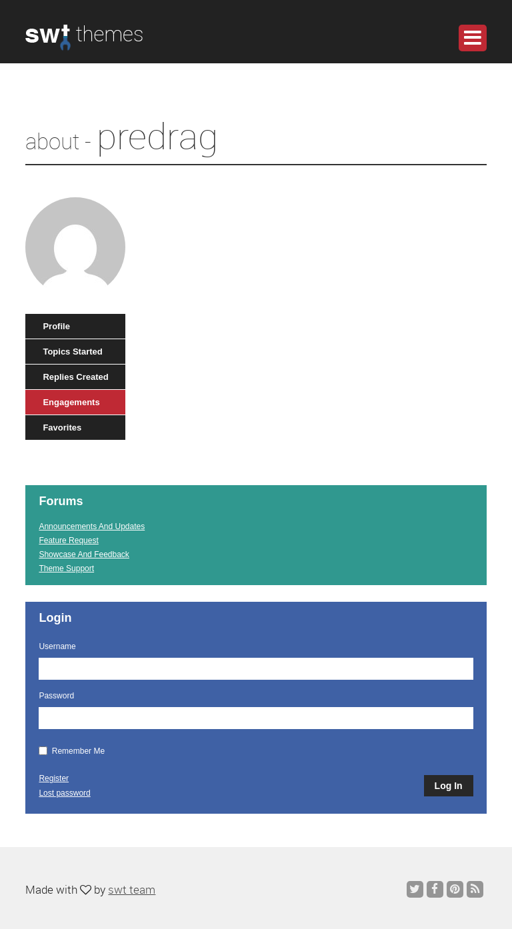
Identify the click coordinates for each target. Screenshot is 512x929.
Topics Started (72, 352)
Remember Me (72, 751)
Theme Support (66, 568)
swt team (131, 889)
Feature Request (68, 540)
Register (54, 778)
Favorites (62, 428)
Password (56, 695)
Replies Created (75, 377)
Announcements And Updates (92, 526)
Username (57, 646)
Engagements (71, 402)
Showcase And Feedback (84, 554)
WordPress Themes (84, 45)
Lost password (64, 793)
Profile (56, 326)
